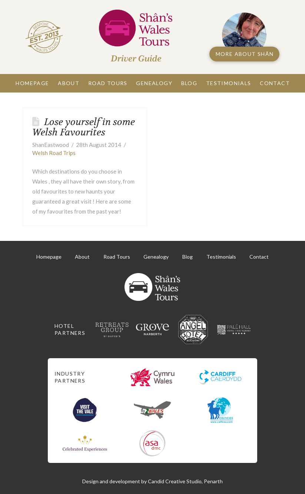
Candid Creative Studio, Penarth (185, 481)
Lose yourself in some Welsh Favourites (83, 127)
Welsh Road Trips (54, 152)
